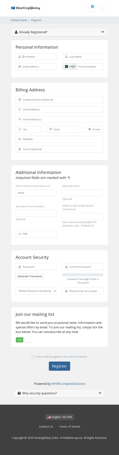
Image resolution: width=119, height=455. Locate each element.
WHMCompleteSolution (68, 384)
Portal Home (19, 20)
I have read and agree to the (59, 356)
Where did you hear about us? (33, 186)
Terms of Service (77, 356)
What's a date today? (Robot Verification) (77, 207)
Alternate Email (70, 186)
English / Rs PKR (59, 417)
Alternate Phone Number (30, 206)
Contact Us (46, 426)
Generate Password (29, 276)
